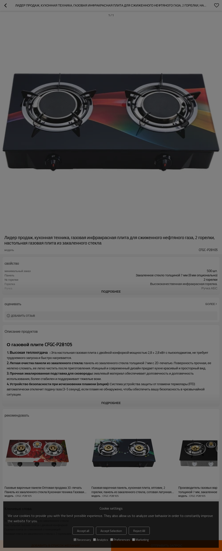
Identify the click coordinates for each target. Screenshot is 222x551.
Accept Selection (111, 530)
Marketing (140, 539)
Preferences (120, 539)
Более (210, 304)
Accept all (83, 530)
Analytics (100, 539)
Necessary (82, 539)
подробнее (111, 291)
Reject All (139, 530)
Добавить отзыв (23, 316)
